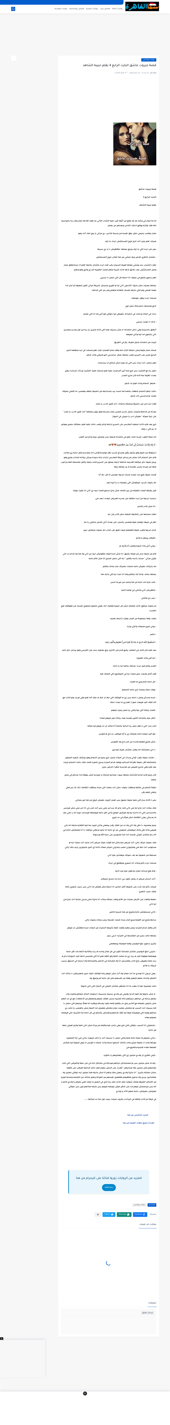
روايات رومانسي (149, 60)
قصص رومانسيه (76, 9)
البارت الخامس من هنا (138, 1115)
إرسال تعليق (147, 1313)
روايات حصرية (92, 9)
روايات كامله (117, 9)
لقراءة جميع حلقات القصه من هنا (139, 1123)
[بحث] (13, 9)
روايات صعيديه (61, 9)
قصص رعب (105, 9)
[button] (140, 1214)
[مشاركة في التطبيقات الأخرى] (98, 1214)
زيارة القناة (109, 1187)
